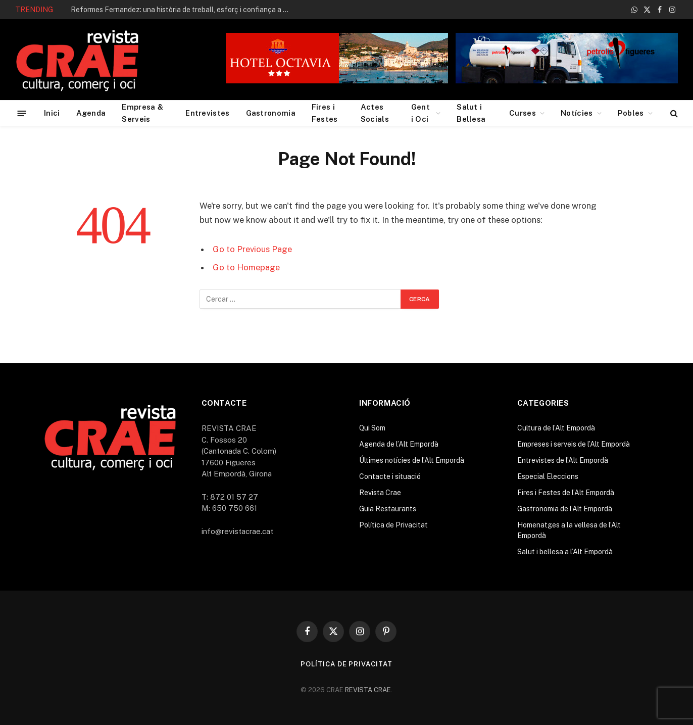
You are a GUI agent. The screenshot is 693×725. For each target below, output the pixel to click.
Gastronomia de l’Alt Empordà (564, 509)
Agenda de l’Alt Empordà (398, 444)
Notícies (576, 113)
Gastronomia (270, 113)
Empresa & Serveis (142, 113)
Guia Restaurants (387, 509)
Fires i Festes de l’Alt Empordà (565, 493)
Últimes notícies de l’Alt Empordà (411, 460)
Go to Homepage (246, 267)
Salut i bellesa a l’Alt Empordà (565, 552)
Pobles (631, 113)
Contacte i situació (390, 476)
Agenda (91, 113)
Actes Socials (375, 113)
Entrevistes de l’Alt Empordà (562, 460)
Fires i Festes (325, 113)
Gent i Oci (420, 113)
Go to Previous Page (252, 249)
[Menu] (22, 113)
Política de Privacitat (393, 525)
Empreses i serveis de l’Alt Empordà (573, 444)
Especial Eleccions (547, 476)
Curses (522, 113)
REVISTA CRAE (368, 690)
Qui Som (372, 428)
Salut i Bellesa (471, 113)
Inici (52, 113)
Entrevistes (207, 113)
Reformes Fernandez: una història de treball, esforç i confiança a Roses (184, 10)
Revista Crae (380, 493)
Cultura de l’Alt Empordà (556, 428)
